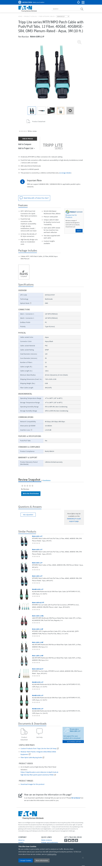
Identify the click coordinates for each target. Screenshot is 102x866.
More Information (42, 860)
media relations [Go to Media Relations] (46, 840)
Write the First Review (31, 493)
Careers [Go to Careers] (21, 842)
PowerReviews (47, 480)
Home (20, 16)
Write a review (32, 131)
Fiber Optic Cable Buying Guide (31, 757)
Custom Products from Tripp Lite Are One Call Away (39, 748)
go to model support (75, 741)
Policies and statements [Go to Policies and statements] (49, 842)
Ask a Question (28, 515)
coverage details (65, 173)
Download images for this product (32, 784)
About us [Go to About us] (21, 840)
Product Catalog (30, 16)
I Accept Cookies (25, 860)
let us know (76, 798)
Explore (79, 231)
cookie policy (51, 854)
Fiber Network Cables (47, 16)
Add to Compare (24, 144)
